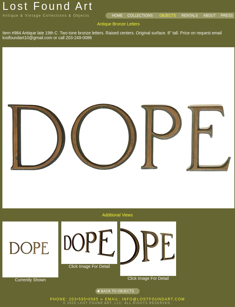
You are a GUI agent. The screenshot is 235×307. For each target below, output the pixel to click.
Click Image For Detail (89, 264)
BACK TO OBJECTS (117, 291)
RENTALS (189, 15)
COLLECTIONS (140, 15)
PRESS (227, 15)
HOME (117, 15)
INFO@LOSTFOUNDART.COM (153, 299)
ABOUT (209, 15)
